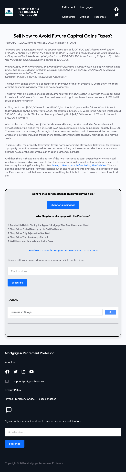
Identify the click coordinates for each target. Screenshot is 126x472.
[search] (55, 312)
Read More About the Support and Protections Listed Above (63, 250)
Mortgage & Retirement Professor (29, 12)
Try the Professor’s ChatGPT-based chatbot (30, 398)
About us (10, 362)
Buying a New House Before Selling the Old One (79, 165)
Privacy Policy (13, 390)
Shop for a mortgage (63, 204)
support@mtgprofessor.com (30, 381)
